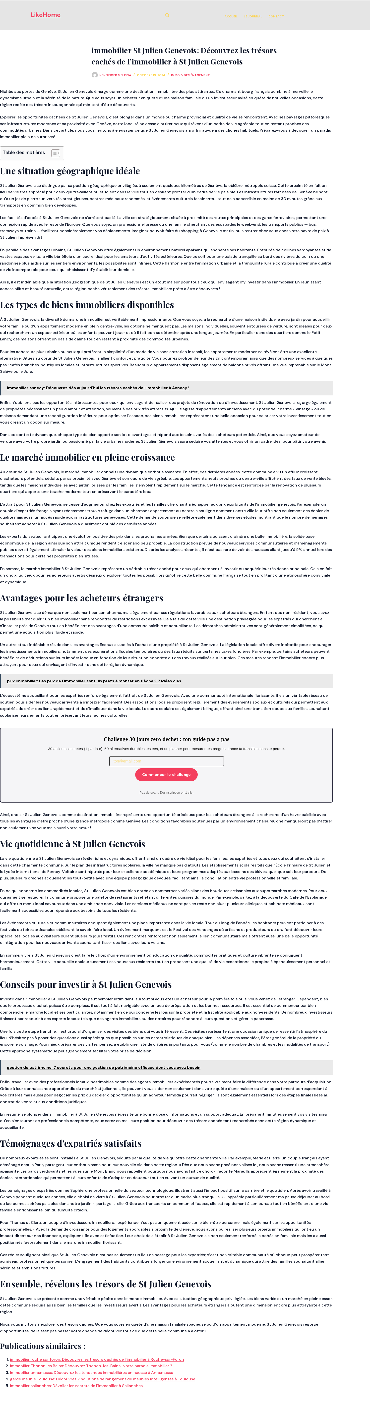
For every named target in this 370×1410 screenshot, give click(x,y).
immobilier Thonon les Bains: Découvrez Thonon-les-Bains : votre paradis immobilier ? (91, 1365)
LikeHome (46, 15)
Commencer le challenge (166, 774)
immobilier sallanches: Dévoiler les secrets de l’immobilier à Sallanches (76, 1385)
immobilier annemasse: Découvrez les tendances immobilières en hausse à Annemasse (91, 1372)
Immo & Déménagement (190, 75)
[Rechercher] (167, 15)
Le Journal (253, 16)
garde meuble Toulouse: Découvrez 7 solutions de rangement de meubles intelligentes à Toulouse (102, 1379)
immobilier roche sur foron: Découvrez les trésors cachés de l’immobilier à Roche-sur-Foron (97, 1359)
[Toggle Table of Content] (53, 153)
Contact (276, 16)
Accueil (231, 16)
